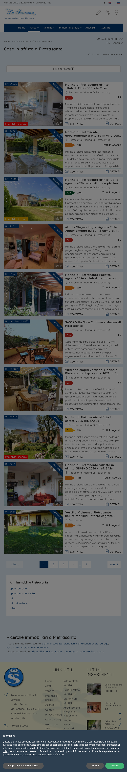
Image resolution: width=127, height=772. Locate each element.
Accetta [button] (115, 765)
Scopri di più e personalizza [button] (23, 765)
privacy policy (101, 748)
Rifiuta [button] (95, 765)
